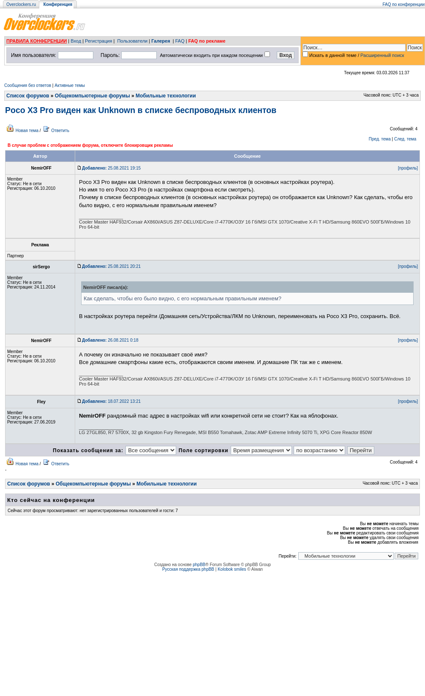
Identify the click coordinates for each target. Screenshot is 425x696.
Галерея (160, 40)
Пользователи (132, 40)
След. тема (405, 139)
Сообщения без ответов (27, 85)
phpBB (199, 564)
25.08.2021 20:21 (111, 266)
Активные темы (69, 85)
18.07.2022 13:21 (111, 401)
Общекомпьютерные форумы (92, 96)
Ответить (60, 130)
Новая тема (27, 130)
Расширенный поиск (382, 55)
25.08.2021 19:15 (111, 168)
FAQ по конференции (404, 4)
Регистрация (98, 40)
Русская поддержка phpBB (188, 569)
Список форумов (27, 96)
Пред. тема (380, 139)
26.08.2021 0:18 (110, 340)
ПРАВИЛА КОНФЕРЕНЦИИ (36, 40)
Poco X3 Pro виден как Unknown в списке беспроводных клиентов (140, 110)
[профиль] (408, 168)
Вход (76, 40)
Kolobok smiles (232, 569)
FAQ (180, 40)
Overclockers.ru (21, 4)
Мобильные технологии (166, 96)
